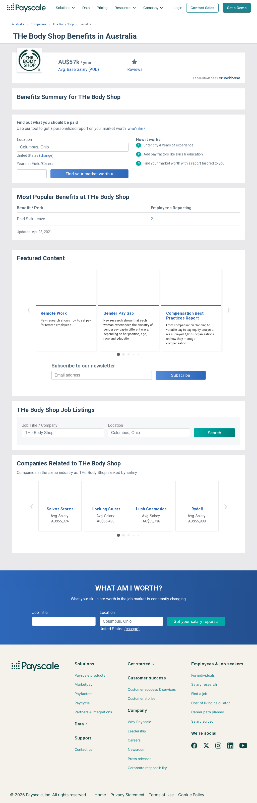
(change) (46, 155)
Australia (18, 24)
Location (115, 425)
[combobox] (72, 147)
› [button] (228, 309)
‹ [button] (28, 309)
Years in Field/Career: (35, 163)
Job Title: (40, 612)
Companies (38, 24)
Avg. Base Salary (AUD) (78, 69)
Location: (25, 139)
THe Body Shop (63, 24)
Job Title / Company (39, 425)
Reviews (135, 69)
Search (214, 432)
